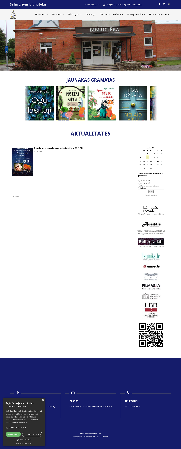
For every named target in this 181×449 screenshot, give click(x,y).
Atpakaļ (16, 196)
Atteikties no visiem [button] (32, 434)
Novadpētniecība (136, 14)
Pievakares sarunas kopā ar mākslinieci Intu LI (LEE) (58, 148)
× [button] (43, 400)
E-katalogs (90, 14)
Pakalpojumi (75, 14)
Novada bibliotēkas (159, 14)
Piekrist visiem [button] (13, 434)
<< (140, 148)
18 (158, 161)
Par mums (58, 14)
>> (161, 148)
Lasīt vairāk (23, 423)
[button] (24, 439)
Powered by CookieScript (24, 443)
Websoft (89, 436)
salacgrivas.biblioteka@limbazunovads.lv (90, 406)
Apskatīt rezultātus (151, 195)
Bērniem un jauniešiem (111, 14)
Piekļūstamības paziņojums (90, 434)
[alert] (24, 422)
